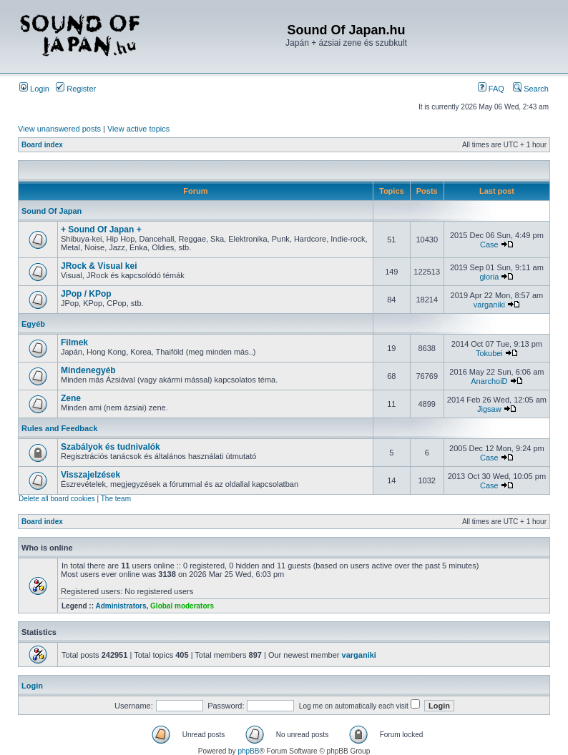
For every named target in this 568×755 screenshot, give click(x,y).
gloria (489, 276)
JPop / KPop (86, 294)
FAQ (491, 88)
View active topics (138, 128)
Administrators (120, 606)
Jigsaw (489, 409)
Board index (42, 145)
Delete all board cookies (57, 499)
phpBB (248, 751)
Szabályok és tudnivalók (110, 447)
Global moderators (182, 606)
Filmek (74, 342)
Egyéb (33, 324)
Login (34, 88)
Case (489, 244)
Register (76, 88)
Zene (71, 398)
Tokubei (489, 353)
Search (531, 88)
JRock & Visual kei (99, 266)
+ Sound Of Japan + (101, 229)
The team (116, 499)
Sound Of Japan (51, 211)
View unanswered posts (59, 128)
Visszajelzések (90, 475)
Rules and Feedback (59, 428)
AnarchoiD (489, 381)
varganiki (489, 304)
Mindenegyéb (88, 370)
